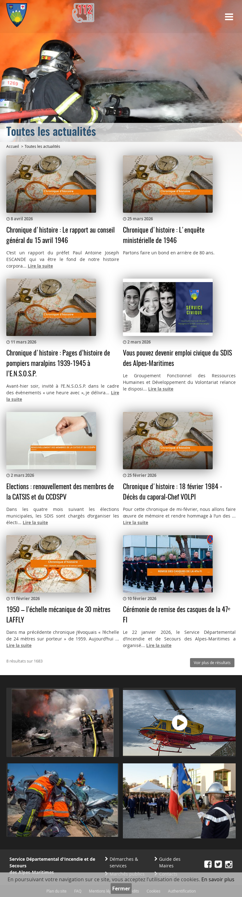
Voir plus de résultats (212, 662)
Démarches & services (124, 862)
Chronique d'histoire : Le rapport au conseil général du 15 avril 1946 (60, 235)
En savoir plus (217, 879)
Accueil (12, 146)
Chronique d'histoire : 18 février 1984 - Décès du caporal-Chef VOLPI (172, 492)
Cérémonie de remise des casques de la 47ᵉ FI (176, 615)
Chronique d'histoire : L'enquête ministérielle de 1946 (164, 235)
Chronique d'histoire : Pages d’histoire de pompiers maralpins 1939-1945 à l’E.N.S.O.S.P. (58, 364)
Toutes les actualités (42, 146)
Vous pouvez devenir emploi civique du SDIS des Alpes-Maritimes (177, 358)
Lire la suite (40, 266)
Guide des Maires (170, 862)
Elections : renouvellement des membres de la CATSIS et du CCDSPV (60, 492)
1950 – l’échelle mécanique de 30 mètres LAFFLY (58, 615)
